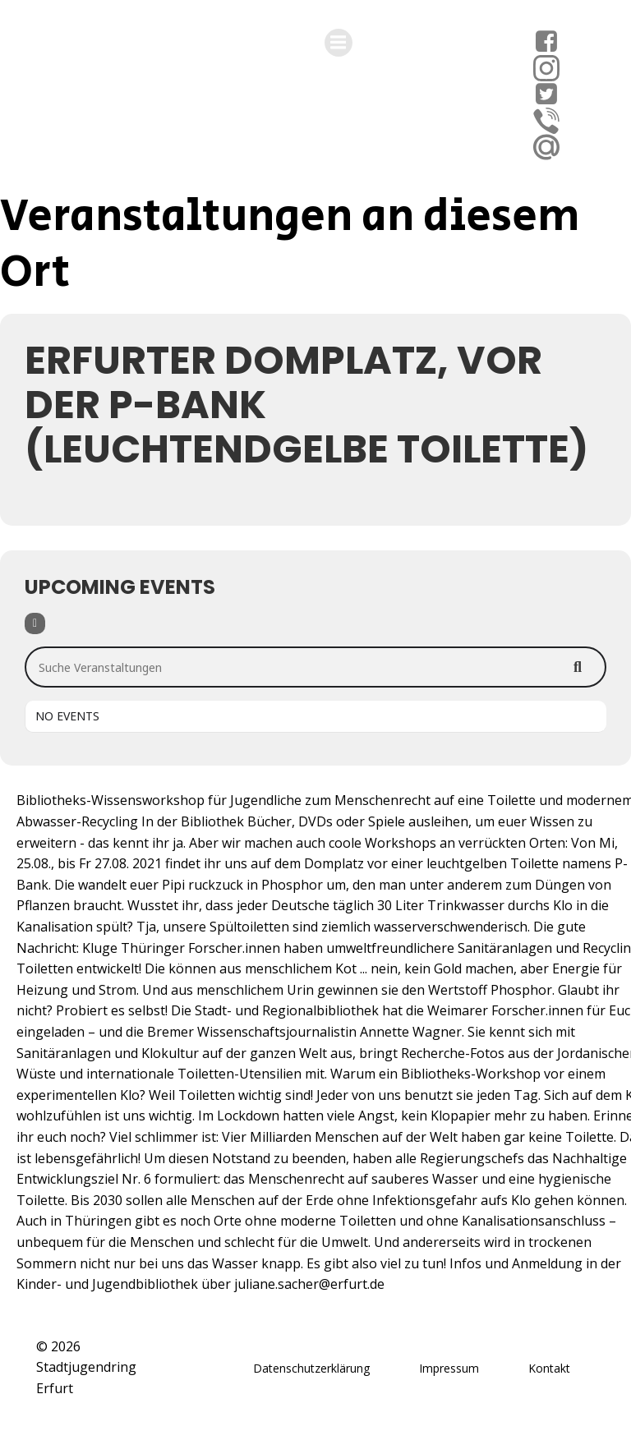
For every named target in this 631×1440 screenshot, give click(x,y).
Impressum (449, 1368)
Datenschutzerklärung (311, 1368)
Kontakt (549, 1368)
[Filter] (35, 623)
